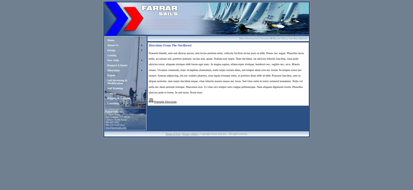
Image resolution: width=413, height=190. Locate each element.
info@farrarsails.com (116, 127)
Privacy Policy (190, 133)
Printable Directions (165, 101)
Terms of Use (172, 133)
